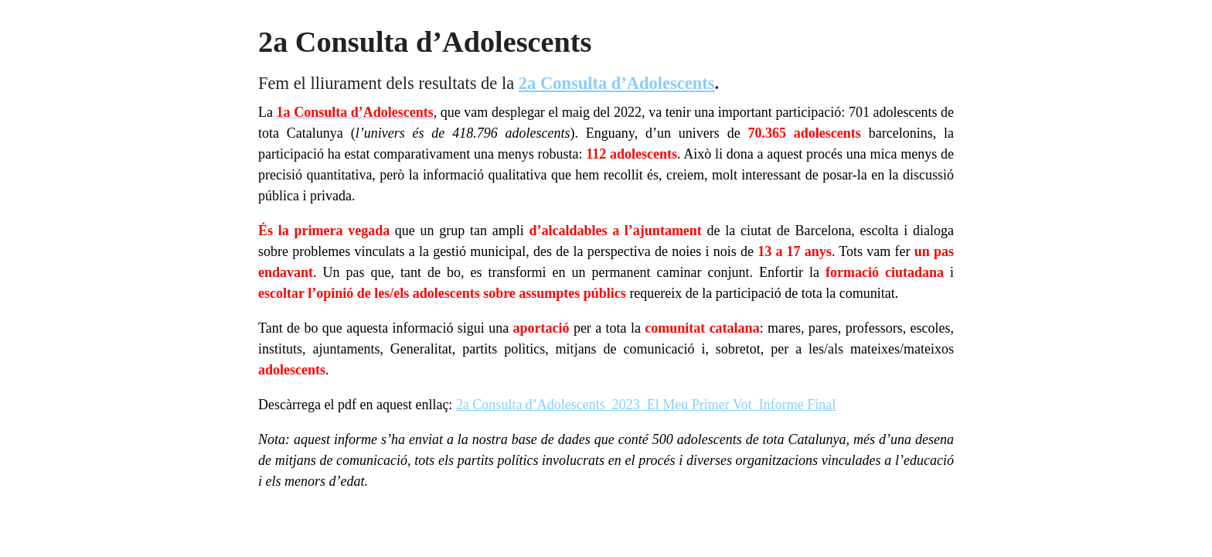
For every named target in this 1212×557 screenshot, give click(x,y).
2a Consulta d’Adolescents (617, 83)
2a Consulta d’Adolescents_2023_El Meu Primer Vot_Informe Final (646, 404)
